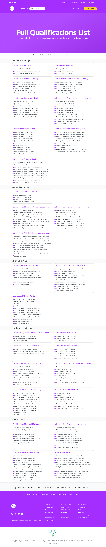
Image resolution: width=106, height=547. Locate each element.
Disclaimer (34, 520)
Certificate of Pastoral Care (65, 332)
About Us (48, 504)
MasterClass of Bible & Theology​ (26, 159)
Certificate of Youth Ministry (66, 346)
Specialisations (66, 504)
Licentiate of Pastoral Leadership (26, 452)
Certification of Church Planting (25, 265)
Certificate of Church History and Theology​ (72, 78)
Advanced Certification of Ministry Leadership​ (73, 207)
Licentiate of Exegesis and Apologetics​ (70, 128)
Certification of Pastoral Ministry (26, 424)
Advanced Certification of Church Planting (72, 265)
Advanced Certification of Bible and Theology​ (73, 98)
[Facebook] (10, 2)
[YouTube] (15, 2)
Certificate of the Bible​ (22, 65)
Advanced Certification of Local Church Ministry (74, 363)
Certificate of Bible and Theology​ (26, 78)
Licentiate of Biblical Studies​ (24, 128)
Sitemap (22, 520)
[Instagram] (12, 2)
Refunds (39, 520)
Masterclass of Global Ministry (67, 389)
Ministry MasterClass (63, 452)
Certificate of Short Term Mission (26, 346)
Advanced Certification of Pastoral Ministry (72, 424)
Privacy (26, 520)
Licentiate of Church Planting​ (24, 296)
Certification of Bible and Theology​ (27, 98)
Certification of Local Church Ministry (28, 363)
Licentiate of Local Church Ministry (27, 389)
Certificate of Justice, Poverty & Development (31, 332)
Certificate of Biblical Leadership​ (26, 191)
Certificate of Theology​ (64, 65)
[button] (68, 2)
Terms (30, 520)
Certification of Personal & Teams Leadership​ (31, 207)
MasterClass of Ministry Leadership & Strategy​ (31, 233)
